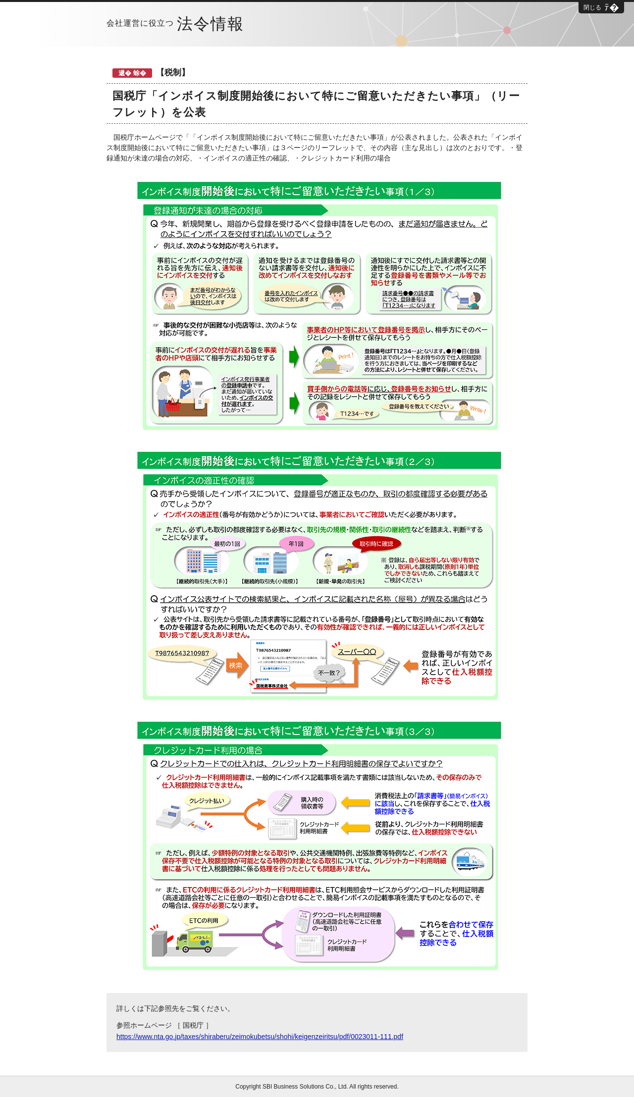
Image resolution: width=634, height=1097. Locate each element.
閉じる (592, 7)
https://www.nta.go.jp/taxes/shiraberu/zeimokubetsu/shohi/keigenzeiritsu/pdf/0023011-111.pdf (259, 1037)
